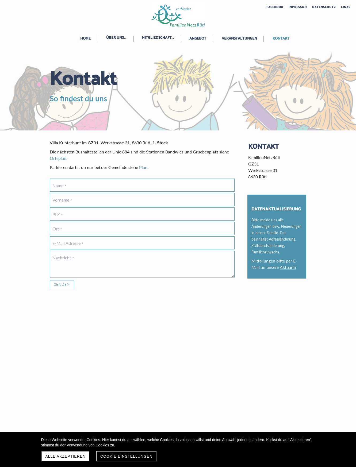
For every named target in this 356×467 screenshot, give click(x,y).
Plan (143, 167)
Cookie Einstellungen (126, 456)
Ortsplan (58, 158)
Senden (62, 284)
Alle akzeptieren (65, 456)
